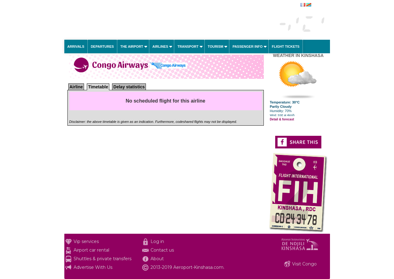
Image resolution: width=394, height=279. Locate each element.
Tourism (215, 46)
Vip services (86, 241)
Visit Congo (304, 264)
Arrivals (75, 46)
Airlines (160, 46)
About (157, 258)
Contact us (162, 250)
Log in (157, 241)
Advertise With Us (93, 267)
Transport (187, 46)
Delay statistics (129, 86)
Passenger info (247, 46)
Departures (102, 46)
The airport (131, 46)
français (318, 5)
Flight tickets (286, 46)
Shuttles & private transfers (102, 258)
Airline (76, 86)
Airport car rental (91, 250)
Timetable (98, 86)
